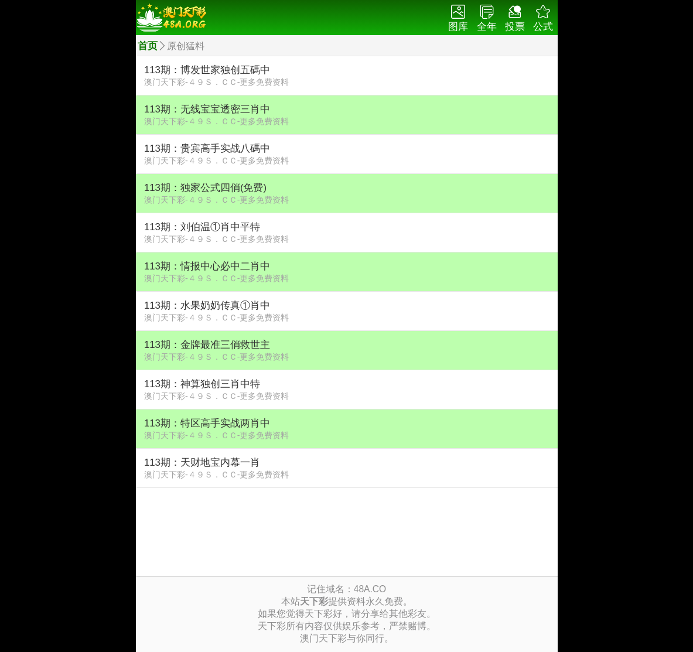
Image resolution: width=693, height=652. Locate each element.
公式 (543, 18)
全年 (487, 18)
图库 (458, 18)
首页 (148, 46)
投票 (515, 18)
